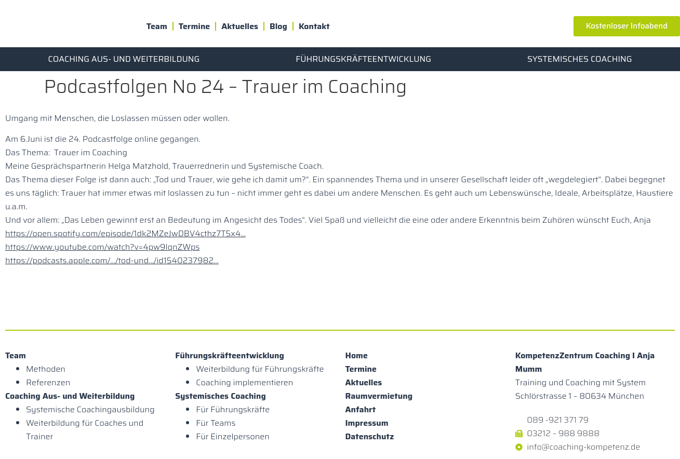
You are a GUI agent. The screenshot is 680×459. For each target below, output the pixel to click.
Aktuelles (239, 26)
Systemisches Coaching (579, 58)
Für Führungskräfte (233, 409)
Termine (194, 26)
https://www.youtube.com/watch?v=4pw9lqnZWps (102, 246)
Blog (278, 26)
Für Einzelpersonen (233, 436)
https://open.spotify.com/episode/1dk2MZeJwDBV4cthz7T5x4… (125, 233)
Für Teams (215, 422)
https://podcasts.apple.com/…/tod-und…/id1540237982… (112, 260)
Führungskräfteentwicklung (363, 58)
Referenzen (48, 382)
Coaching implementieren (244, 382)
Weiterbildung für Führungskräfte (260, 368)
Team (156, 26)
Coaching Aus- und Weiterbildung (123, 58)
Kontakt (314, 26)
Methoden (45, 368)
